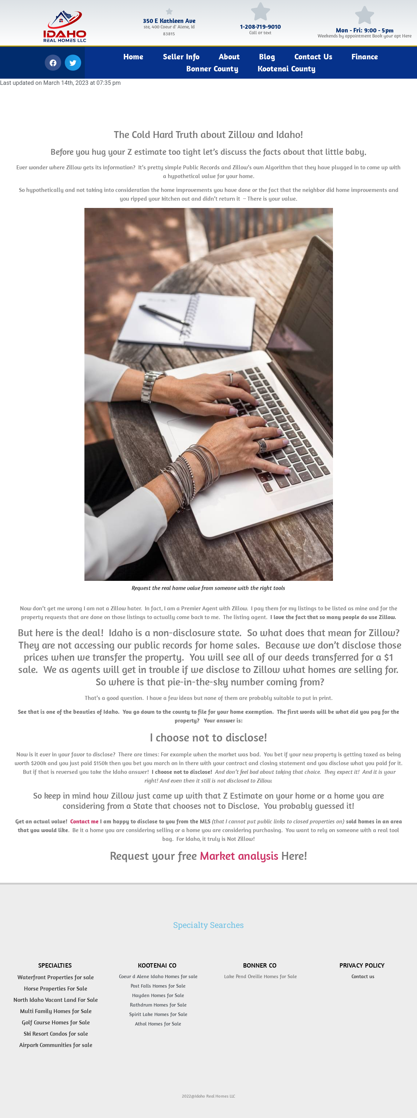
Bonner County (212, 68)
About (229, 56)
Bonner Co (260, 965)
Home (133, 56)
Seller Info (181, 56)
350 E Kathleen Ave (169, 21)
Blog (267, 56)
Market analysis (239, 855)
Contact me (84, 821)
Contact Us (313, 56)
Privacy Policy (362, 965)
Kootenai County (287, 68)
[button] (53, 63)
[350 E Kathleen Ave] (169, 11)
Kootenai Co (157, 965)
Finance (365, 56)
